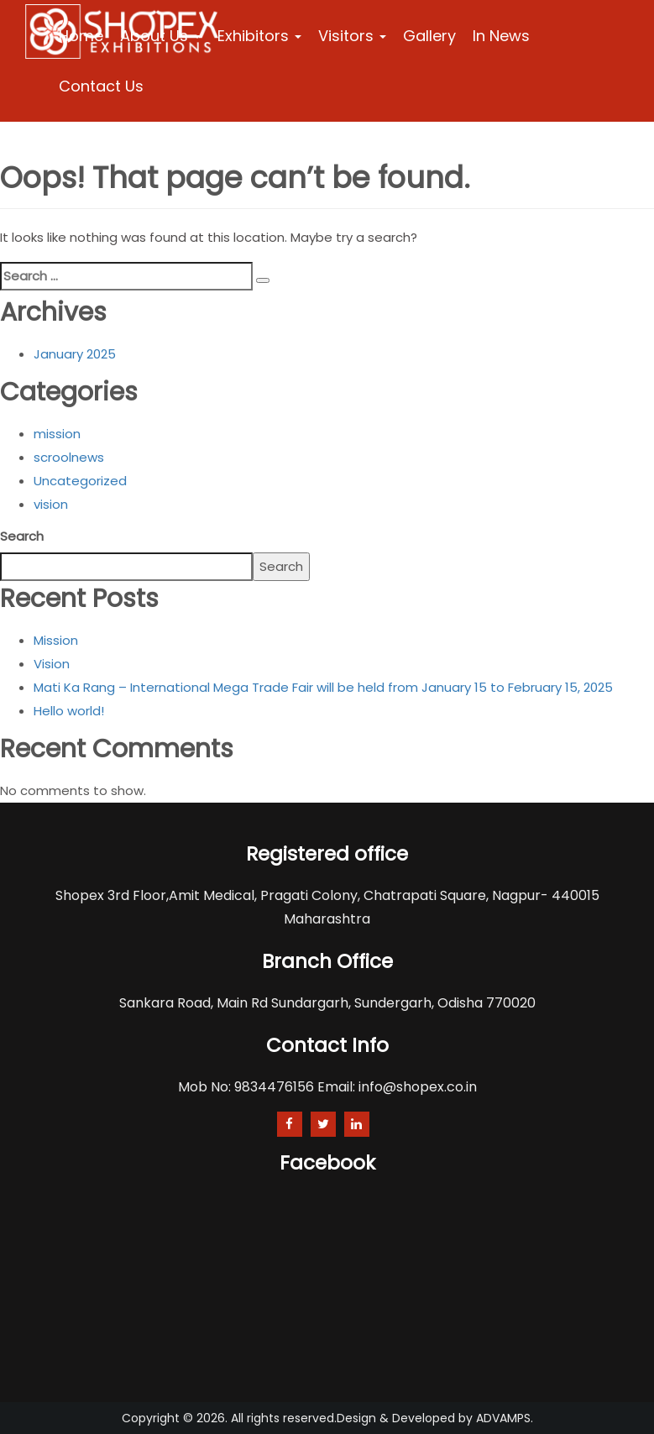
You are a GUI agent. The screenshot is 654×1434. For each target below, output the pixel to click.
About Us (160, 35)
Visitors (352, 35)
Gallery (429, 35)
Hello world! (69, 711)
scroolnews (69, 457)
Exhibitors (259, 35)
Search (22, 536)
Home (81, 35)
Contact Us (101, 86)
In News (501, 35)
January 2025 (75, 354)
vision (51, 504)
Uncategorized (80, 480)
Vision (52, 664)
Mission (56, 640)
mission (57, 433)
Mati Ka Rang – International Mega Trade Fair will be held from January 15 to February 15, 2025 (323, 687)
